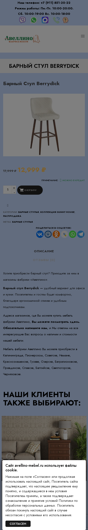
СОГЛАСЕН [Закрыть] (18, 524)
